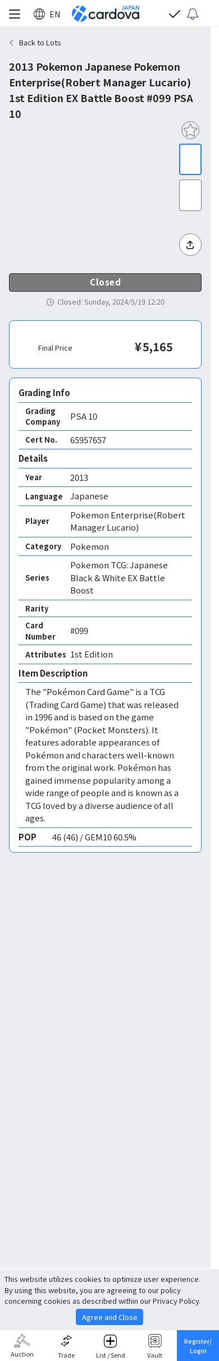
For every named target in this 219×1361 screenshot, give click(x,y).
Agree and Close (110, 1317)
